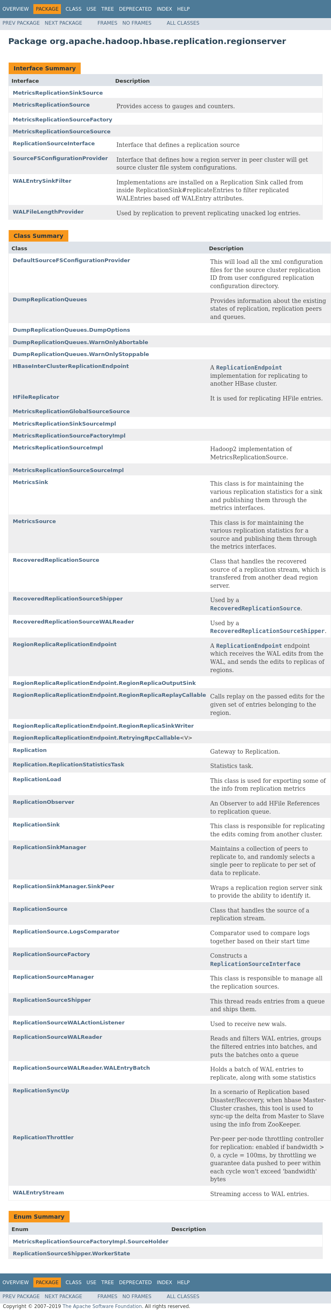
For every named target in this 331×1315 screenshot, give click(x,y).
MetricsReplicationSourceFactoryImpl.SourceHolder (90, 1241)
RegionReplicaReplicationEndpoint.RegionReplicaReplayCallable (109, 695)
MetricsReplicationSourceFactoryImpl (69, 436)
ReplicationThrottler (43, 1137)
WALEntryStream (38, 1192)
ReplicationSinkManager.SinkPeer (63, 886)
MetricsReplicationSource (51, 105)
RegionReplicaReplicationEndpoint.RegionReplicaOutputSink (104, 683)
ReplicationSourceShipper (52, 1000)
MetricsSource (34, 521)
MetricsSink (30, 482)
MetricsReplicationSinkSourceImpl (64, 424)
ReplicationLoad (37, 779)
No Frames (137, 23)
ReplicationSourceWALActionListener (69, 1022)
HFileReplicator (36, 397)
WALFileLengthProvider (48, 212)
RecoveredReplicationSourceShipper (68, 599)
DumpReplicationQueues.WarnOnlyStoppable (81, 354)
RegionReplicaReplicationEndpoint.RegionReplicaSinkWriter (103, 726)
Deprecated (135, 9)
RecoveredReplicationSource (56, 560)
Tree (107, 9)
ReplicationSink (36, 825)
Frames (108, 23)
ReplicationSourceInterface (54, 143)
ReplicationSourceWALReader (57, 1037)
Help (183, 9)
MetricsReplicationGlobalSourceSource (71, 411)
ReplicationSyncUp (41, 1090)
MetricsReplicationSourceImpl (58, 448)
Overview (15, 9)
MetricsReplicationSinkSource (58, 93)
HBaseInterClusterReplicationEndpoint (71, 366)
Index (164, 9)
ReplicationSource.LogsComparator (66, 932)
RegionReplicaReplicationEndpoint (65, 644)
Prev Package (21, 23)
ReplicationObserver (43, 802)
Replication (30, 750)
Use (91, 9)
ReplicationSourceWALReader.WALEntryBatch (81, 1068)
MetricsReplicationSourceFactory (62, 119)
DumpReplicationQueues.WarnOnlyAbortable (80, 342)
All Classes (183, 23)
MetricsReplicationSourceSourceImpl (68, 470)
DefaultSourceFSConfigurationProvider (71, 260)
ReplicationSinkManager (49, 847)
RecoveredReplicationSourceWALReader (73, 622)
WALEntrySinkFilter (42, 181)
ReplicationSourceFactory (51, 954)
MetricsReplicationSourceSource (62, 131)
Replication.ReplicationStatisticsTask (68, 764)
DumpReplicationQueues (50, 299)
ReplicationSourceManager (53, 977)
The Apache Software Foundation (102, 1306)
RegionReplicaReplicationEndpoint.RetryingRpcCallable (96, 738)
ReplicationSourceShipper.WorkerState (71, 1253)
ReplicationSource (40, 909)
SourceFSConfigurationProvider (60, 158)
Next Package (63, 23)
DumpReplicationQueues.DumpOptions (71, 330)
